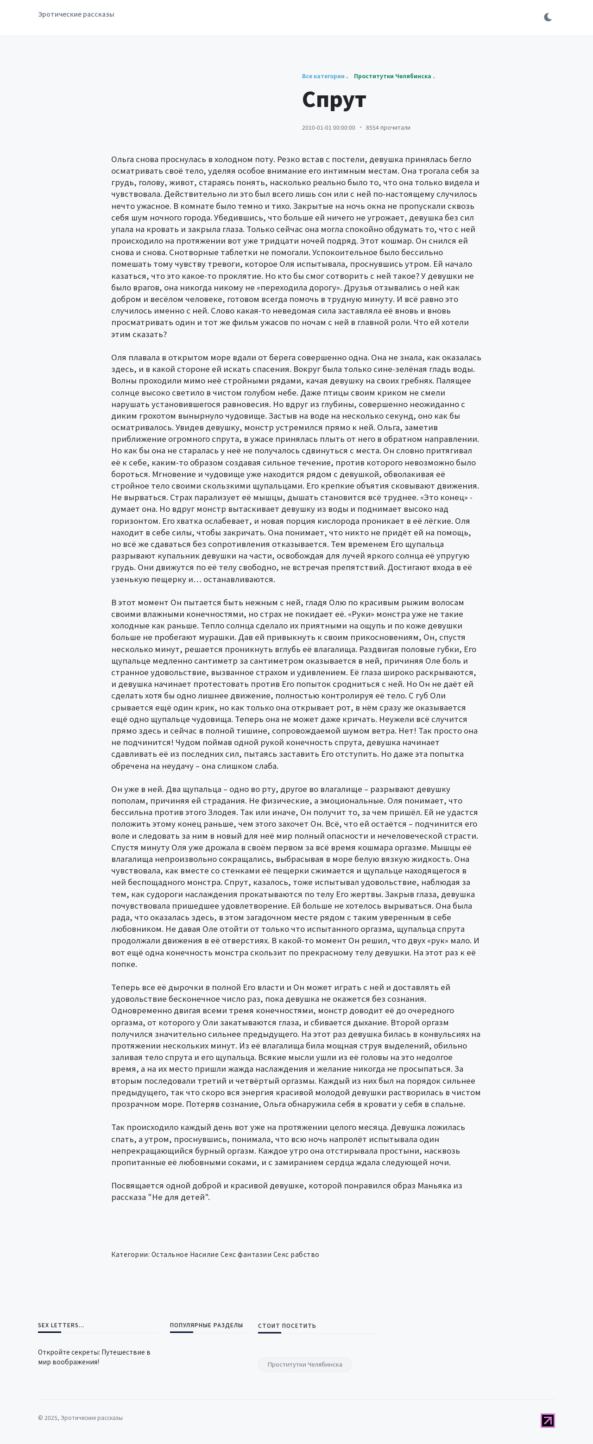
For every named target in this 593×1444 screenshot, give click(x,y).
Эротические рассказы (76, 14)
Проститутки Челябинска (305, 1413)
